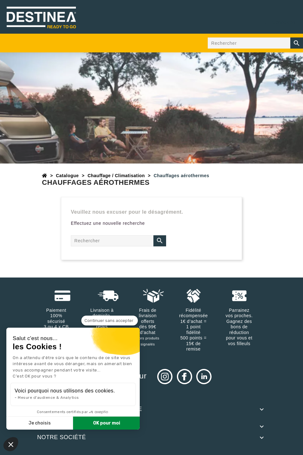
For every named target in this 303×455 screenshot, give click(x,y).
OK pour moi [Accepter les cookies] (106, 423)
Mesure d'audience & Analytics (48, 397)
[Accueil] (44, 175)
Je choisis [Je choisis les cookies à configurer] (40, 423)
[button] (10, 444)
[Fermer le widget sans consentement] (109, 321)
